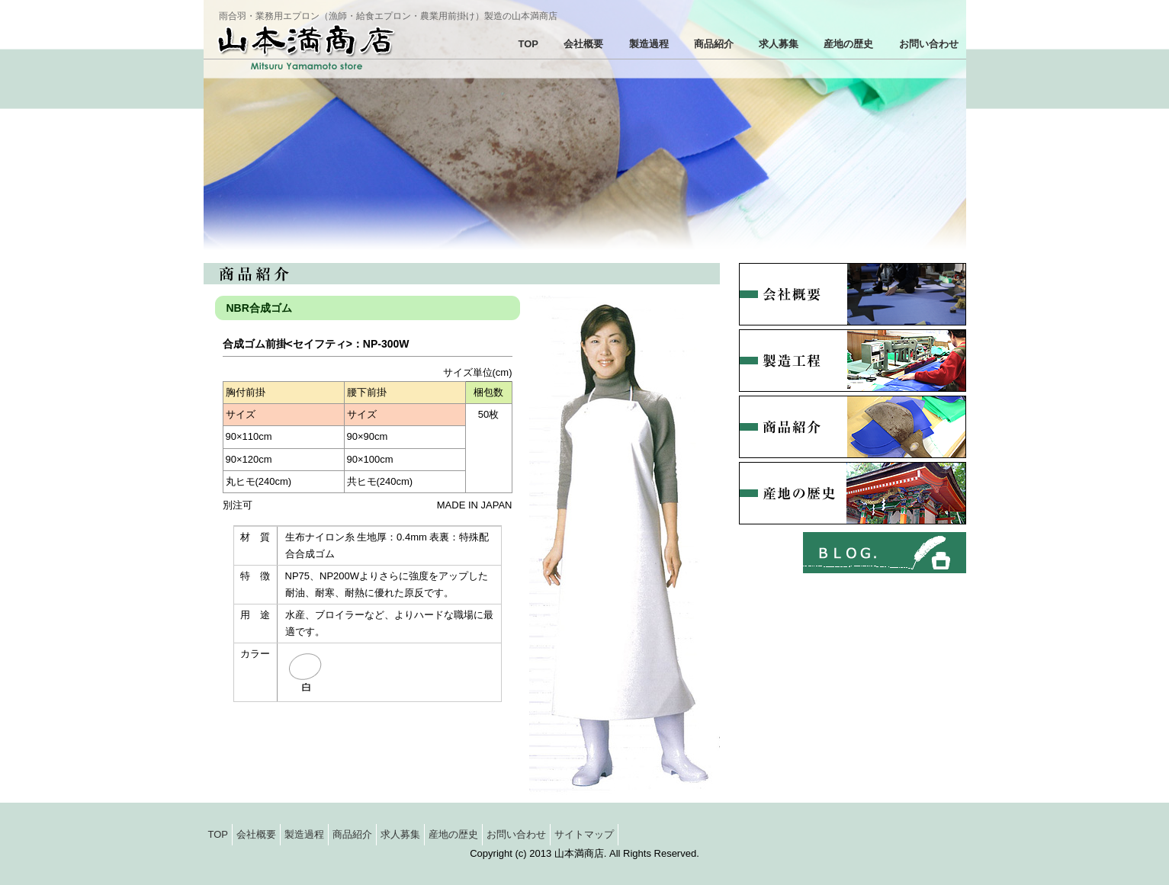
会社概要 (583, 44)
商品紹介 (714, 44)
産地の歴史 (848, 44)
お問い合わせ (929, 44)
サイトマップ (584, 834)
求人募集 (778, 44)
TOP (529, 44)
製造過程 (649, 44)
